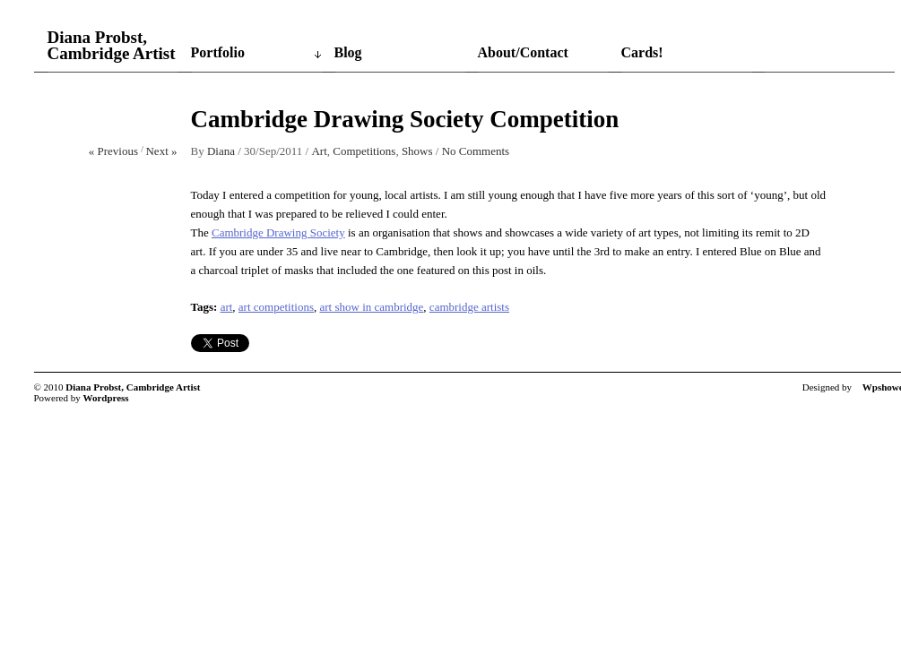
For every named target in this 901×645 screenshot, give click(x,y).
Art (318, 151)
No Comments (475, 151)
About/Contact (523, 52)
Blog (348, 52)
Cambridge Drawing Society (278, 232)
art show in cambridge (371, 307)
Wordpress (106, 397)
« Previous (113, 151)
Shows (417, 151)
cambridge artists (469, 307)
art (227, 307)
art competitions (276, 307)
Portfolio (218, 52)
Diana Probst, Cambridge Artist (112, 46)
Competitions (364, 151)
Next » (161, 151)
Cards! (642, 52)
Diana (221, 151)
